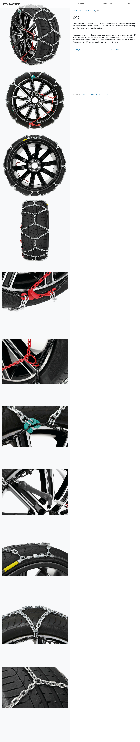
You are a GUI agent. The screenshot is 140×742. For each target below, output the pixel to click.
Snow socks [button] (107, 3)
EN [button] (129, 3)
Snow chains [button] (81, 3)
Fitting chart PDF (88, 95)
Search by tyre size (79, 50)
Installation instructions (103, 95)
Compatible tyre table (112, 50)
